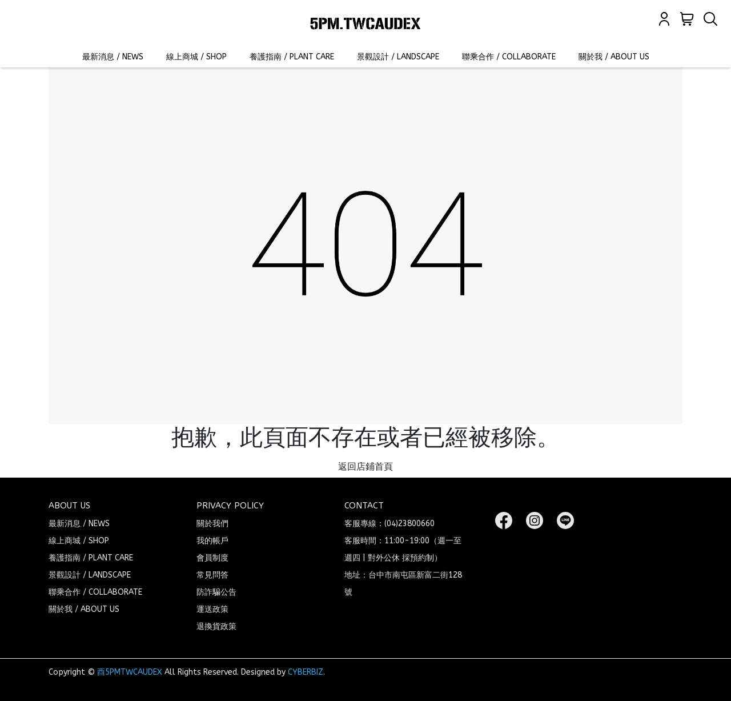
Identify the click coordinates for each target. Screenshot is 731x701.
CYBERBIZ (305, 672)
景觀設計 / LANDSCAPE (398, 57)
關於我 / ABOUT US (614, 57)
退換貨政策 (216, 626)
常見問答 (212, 575)
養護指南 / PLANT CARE (292, 57)
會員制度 (212, 558)
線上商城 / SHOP (196, 57)
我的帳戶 (212, 541)
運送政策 (212, 609)
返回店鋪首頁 (365, 466)
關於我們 (212, 523)
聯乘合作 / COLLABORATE (509, 57)
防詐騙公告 (216, 592)
